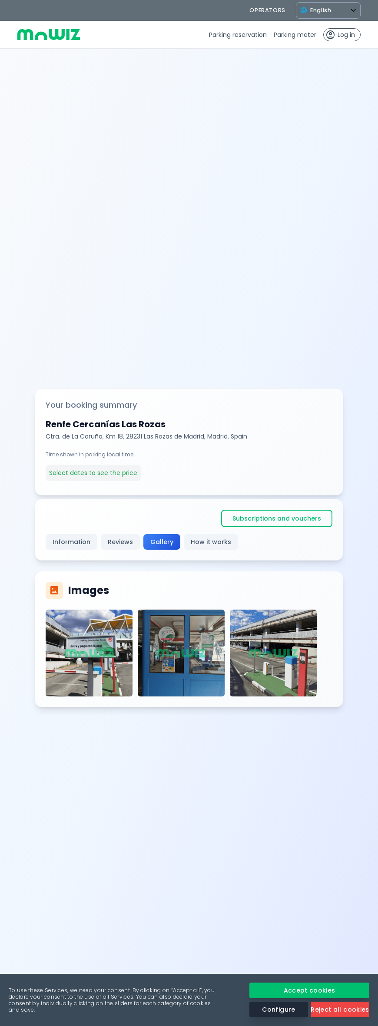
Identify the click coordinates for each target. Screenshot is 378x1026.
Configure (278, 1009)
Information (71, 542)
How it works (211, 542)
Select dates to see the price (93, 472)
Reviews (120, 542)
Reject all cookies (340, 1009)
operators (267, 10)
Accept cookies (309, 990)
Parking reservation (238, 34)
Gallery (161, 542)
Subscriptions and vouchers (276, 518)
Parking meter (295, 34)
